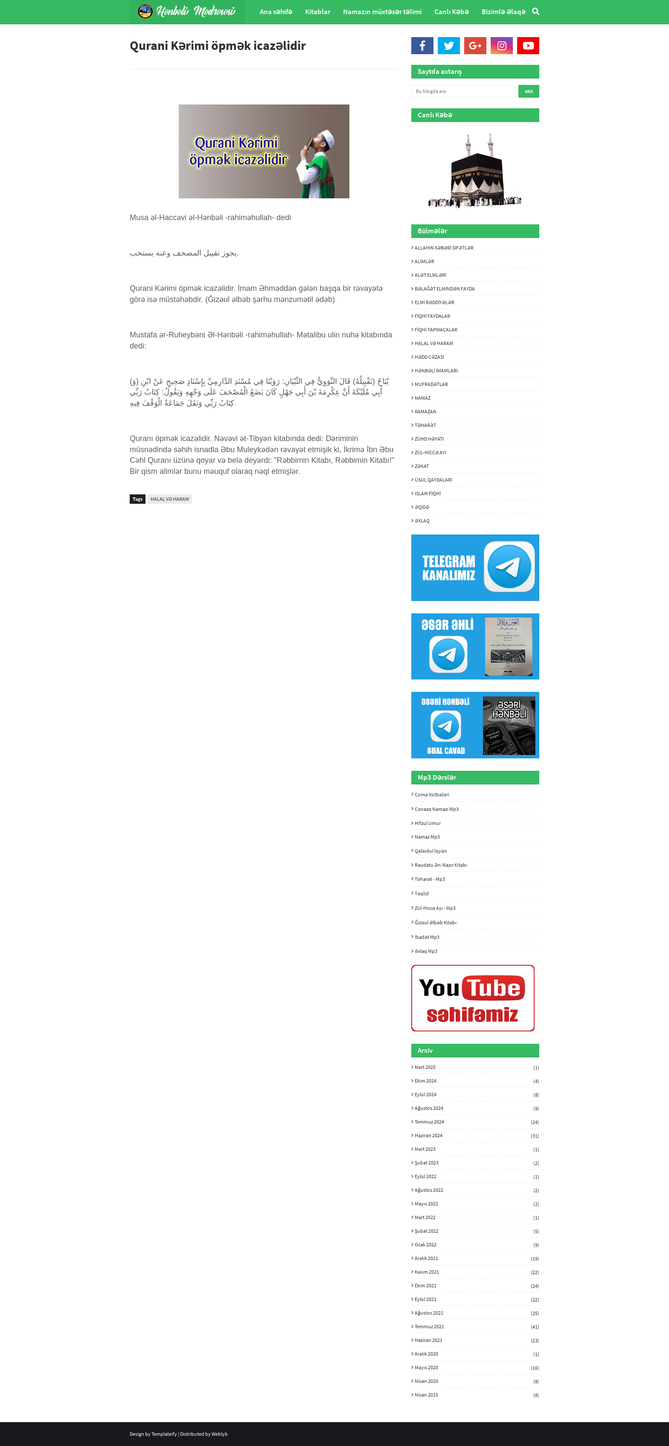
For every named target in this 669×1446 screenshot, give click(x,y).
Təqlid (422, 893)
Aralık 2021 (477, 1258)
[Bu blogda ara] (463, 91)
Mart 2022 (477, 1217)
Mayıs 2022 (477, 1203)
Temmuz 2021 (477, 1326)
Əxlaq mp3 (426, 951)
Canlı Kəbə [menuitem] (451, 11)
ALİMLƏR (424, 261)
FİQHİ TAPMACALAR (436, 329)
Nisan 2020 (477, 1381)
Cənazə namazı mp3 (437, 809)
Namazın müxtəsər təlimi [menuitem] (382, 11)
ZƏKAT (422, 466)
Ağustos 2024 (477, 1108)
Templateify (164, 1434)
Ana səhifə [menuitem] (276, 11)
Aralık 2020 (477, 1353)
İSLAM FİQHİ (428, 493)
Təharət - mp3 (430, 879)
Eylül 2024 (477, 1094)
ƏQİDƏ (422, 507)
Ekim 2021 (477, 1285)
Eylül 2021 (477, 1299)
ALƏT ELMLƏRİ (430, 275)
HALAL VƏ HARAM (170, 499)
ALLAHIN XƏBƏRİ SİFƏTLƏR (444, 247)
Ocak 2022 (477, 1244)
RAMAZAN (425, 411)
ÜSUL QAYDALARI (433, 479)
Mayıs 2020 (477, 1367)
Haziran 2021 (477, 1340)
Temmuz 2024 (477, 1121)
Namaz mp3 (427, 836)
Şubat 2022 (477, 1231)
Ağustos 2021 (477, 1313)
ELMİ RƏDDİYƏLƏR (434, 302)
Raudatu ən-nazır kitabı (441, 865)
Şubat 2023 (477, 1162)
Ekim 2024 (477, 1080)
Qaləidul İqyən (431, 851)
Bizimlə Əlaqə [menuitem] (504, 11)
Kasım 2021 (477, 1272)
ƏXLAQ (422, 520)
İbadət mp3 (427, 937)
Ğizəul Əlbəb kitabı (436, 922)
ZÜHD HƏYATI (429, 439)
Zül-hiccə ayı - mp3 (435, 908)
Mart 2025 (477, 1067)
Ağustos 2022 (477, 1190)
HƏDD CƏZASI (429, 357)
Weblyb (220, 1434)
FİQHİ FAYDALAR (432, 316)
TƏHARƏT (425, 425)
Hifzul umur (428, 823)
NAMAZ (422, 398)
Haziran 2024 (477, 1135)
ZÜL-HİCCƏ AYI (430, 452)
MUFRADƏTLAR (431, 384)
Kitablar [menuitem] (317, 11)
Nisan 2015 (477, 1394)
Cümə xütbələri (432, 794)
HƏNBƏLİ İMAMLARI (436, 370)
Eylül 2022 (477, 1176)
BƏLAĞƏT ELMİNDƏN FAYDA (445, 288)
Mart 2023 (477, 1149)
